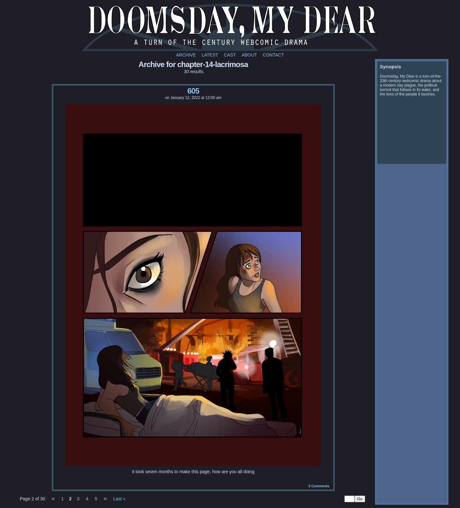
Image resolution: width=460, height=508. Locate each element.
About (249, 54)
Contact (273, 54)
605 (193, 91)
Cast (230, 54)
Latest (210, 54)
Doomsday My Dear (230, 27)
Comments (318, 486)
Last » (119, 498)
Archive (186, 54)
